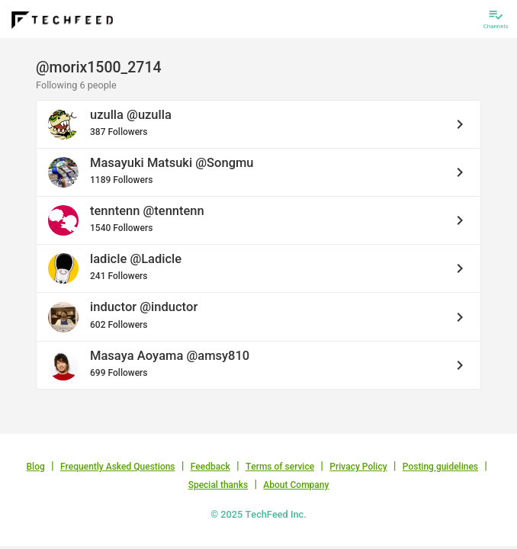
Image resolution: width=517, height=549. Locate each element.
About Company (296, 485)
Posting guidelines (440, 466)
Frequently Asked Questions (117, 466)
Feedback (210, 466)
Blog (36, 466)
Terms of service (280, 466)
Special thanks (218, 485)
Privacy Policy (358, 466)
